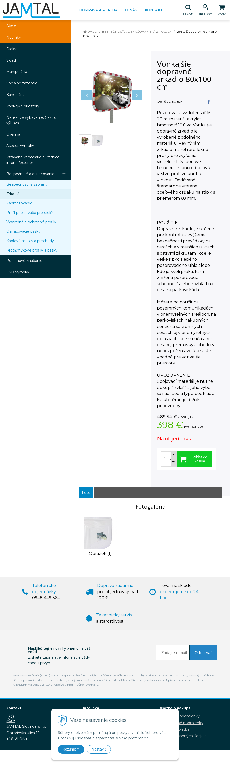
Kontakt (153, 10)
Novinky (13, 37)
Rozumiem (71, 749)
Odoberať (203, 653)
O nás (131, 10)
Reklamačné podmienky (181, 723)
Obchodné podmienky (180, 716)
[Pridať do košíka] (194, 459)
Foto (86, 493)
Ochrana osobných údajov (183, 736)
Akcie (11, 26)
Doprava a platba (98, 10)
